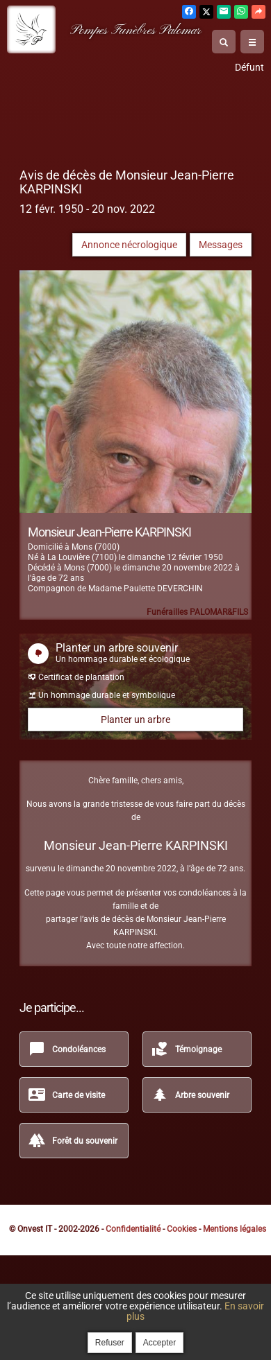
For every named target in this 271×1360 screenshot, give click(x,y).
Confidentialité (133, 1229)
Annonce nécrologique (129, 244)
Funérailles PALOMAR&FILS (197, 612)
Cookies (182, 1229)
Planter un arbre (135, 719)
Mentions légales (234, 1229)
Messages (221, 244)
